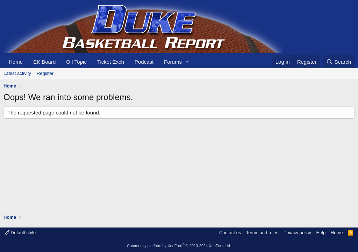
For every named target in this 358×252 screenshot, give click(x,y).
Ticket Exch (110, 62)
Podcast (144, 62)
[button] (187, 61)
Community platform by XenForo (179, 246)
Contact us (230, 232)
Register (45, 73)
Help (321, 232)
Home (16, 62)
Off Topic (76, 62)
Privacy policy (297, 232)
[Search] (339, 61)
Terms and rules (262, 232)
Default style (20, 232)
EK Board (44, 62)
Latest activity (17, 73)
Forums (173, 62)
